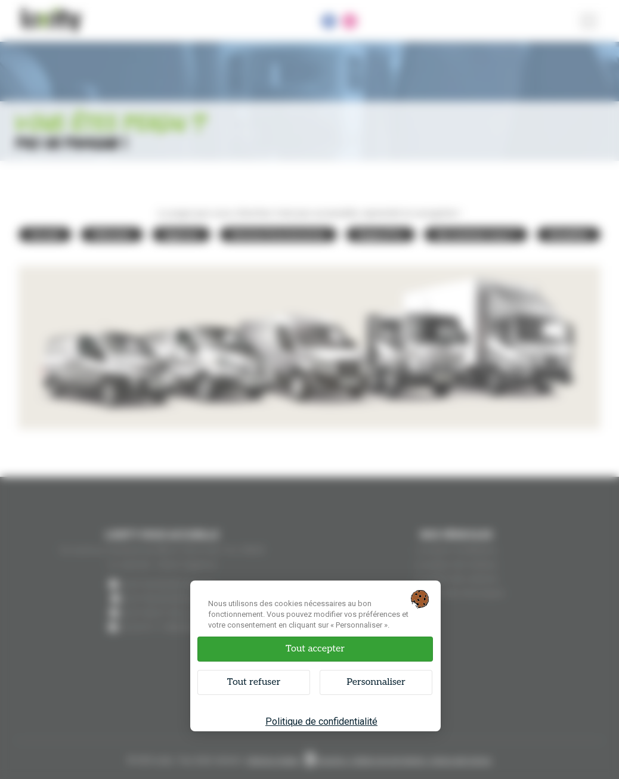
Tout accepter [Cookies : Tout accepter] (315, 648)
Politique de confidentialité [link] (321, 721)
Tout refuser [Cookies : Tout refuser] (253, 682)
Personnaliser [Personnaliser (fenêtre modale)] (376, 682)
